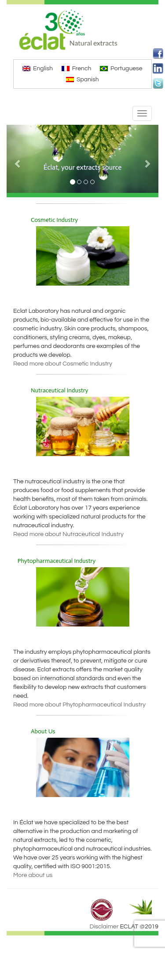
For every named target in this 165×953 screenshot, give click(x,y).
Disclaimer (104, 927)
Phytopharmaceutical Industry (57, 561)
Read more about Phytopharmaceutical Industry (79, 705)
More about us (32, 875)
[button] (18, 159)
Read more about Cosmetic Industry (62, 364)
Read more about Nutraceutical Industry (68, 534)
